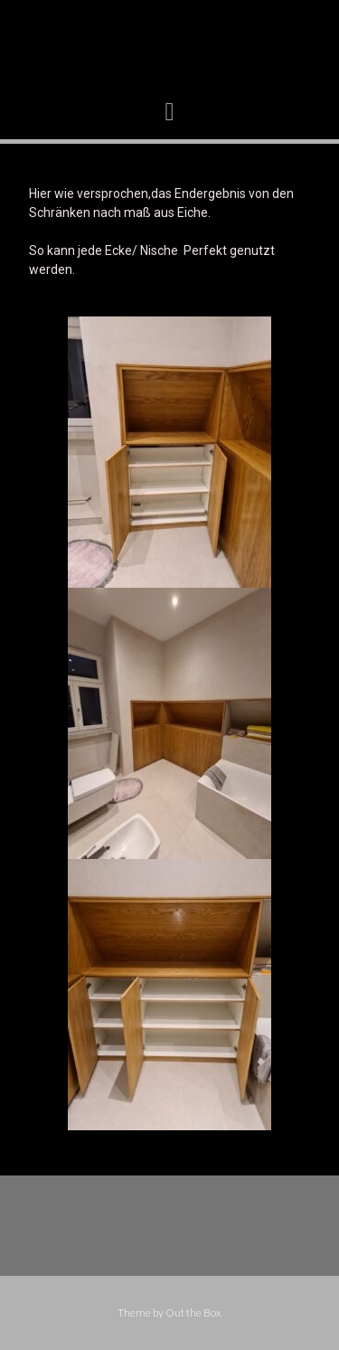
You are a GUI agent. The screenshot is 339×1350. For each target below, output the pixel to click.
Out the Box (193, 1312)
